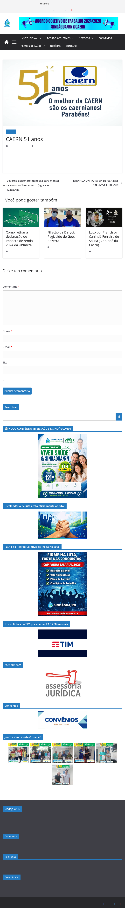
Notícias (56, 46)
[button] (41, 38)
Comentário (10, 282)
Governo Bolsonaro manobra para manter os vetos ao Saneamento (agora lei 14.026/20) (29, 183)
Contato (72, 46)
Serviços (88, 38)
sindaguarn (39, 146)
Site (5, 358)
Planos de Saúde (31, 46)
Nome (7, 326)
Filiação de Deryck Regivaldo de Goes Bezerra (59, 232)
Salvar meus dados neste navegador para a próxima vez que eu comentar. (52, 375)
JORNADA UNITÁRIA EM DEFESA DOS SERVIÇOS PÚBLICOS (96, 183)
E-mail (7, 342)
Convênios (110, 38)
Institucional (30, 38)
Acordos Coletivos (61, 38)
